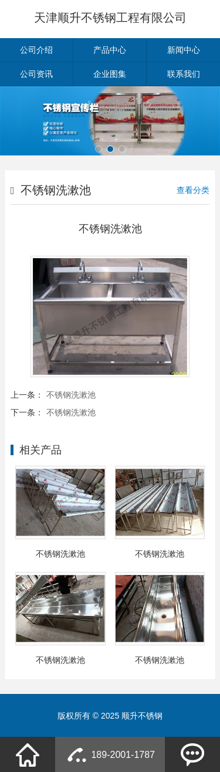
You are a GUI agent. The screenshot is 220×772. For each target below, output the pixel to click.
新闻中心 (183, 50)
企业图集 (109, 74)
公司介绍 (36, 50)
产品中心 (109, 50)
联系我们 (183, 74)
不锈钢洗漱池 (71, 394)
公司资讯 (36, 74)
